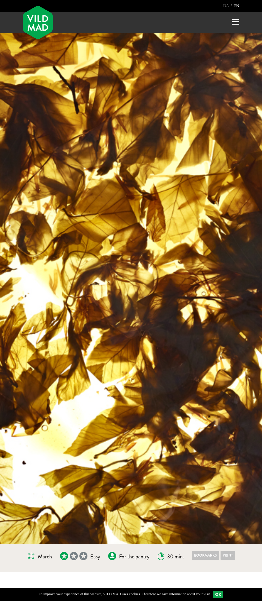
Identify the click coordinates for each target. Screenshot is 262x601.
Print (228, 555)
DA (226, 6)
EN (236, 6)
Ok (218, 594)
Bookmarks (205, 555)
